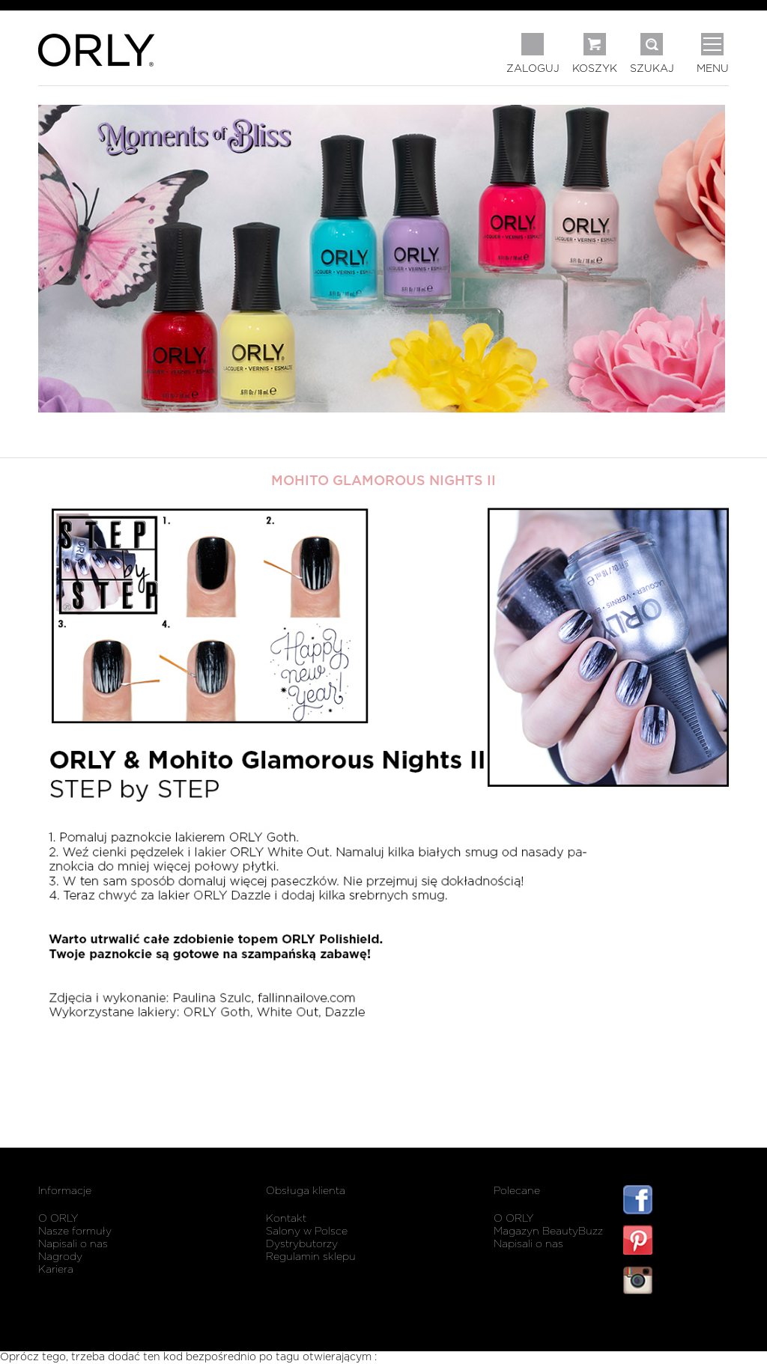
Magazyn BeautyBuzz (548, 1231)
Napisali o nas (73, 1244)
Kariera (55, 1269)
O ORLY (58, 1219)
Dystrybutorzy (302, 1244)
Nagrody (60, 1257)
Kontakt (286, 1219)
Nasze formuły (75, 1231)
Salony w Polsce (307, 1231)
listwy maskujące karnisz (676, 1324)
